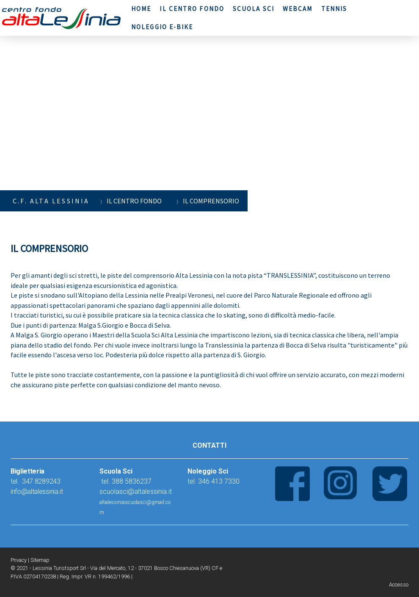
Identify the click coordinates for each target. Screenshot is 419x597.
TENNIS (334, 9)
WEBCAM (298, 9)
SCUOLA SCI (253, 9)
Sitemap (40, 560)
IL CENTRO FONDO (192, 9)
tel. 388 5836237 (125, 481)
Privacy (19, 560)
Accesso (398, 584)
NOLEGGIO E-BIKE (162, 27)
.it (60, 491)
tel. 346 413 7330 (213, 481)
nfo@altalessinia (35, 491)
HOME (141, 9)
